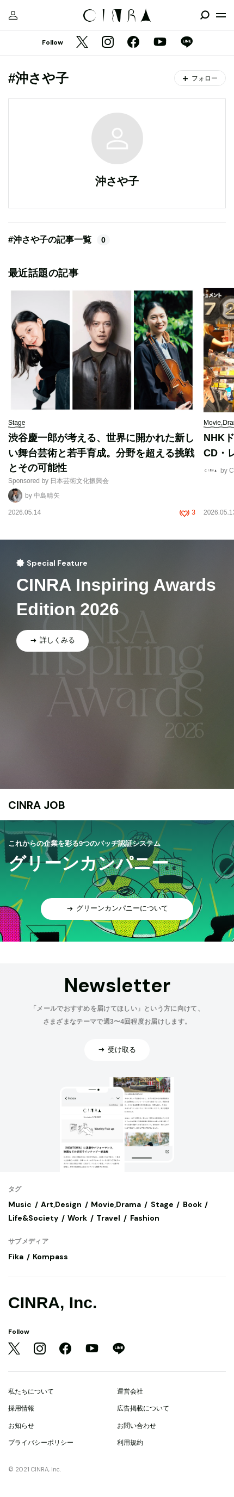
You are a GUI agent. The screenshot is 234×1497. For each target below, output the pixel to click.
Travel (108, 1218)
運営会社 (130, 1391)
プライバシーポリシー (40, 1442)
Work (77, 1218)
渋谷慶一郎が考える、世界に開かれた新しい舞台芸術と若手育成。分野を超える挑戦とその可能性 (101, 452)
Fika (15, 1256)
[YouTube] (160, 43)
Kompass (50, 1256)
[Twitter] (82, 43)
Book (192, 1204)
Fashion (144, 1218)
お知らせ (21, 1426)
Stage (162, 1204)
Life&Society (33, 1218)
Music (20, 1204)
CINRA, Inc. (52, 1303)
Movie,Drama (116, 1204)
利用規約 (130, 1442)
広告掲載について (143, 1408)
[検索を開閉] (204, 15)
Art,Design (61, 1204)
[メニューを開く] (221, 15)
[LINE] (187, 43)
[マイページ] (13, 15)
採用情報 (21, 1408)
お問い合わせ (136, 1426)
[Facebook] (133, 43)
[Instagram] (108, 43)
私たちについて (31, 1391)
